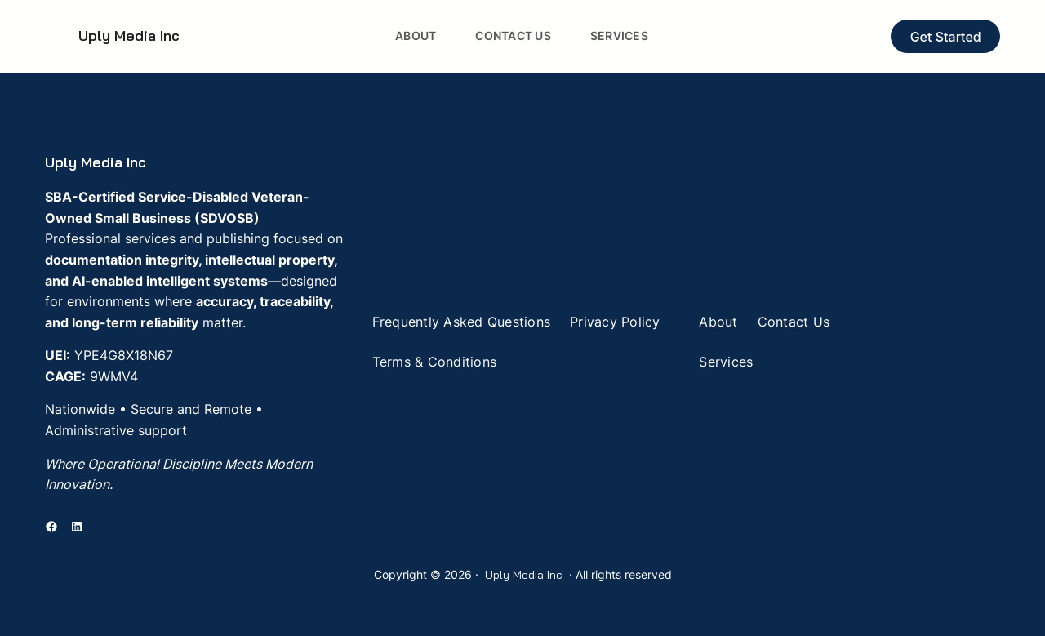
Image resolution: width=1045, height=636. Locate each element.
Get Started (945, 37)
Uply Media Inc (129, 35)
